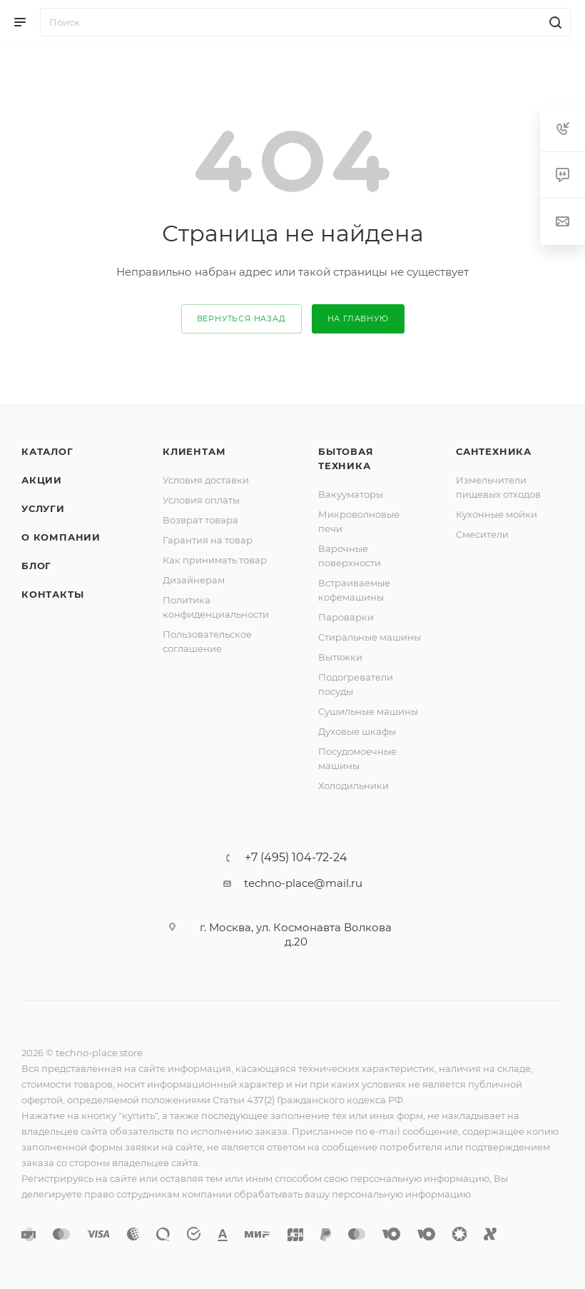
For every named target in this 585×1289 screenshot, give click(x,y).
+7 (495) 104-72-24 (296, 857)
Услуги (43, 508)
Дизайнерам (194, 580)
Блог (36, 565)
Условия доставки (206, 480)
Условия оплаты (201, 500)
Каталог (47, 451)
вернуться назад (241, 318)
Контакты (52, 594)
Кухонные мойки (496, 514)
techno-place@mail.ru (303, 883)
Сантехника (493, 451)
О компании (61, 537)
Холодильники (353, 785)
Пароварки (346, 617)
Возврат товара (200, 520)
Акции (41, 480)
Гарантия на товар (208, 540)
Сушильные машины (368, 711)
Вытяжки (340, 657)
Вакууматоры (350, 494)
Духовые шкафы (357, 731)
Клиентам (194, 451)
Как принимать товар (215, 560)
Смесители (482, 534)
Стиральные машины (369, 637)
